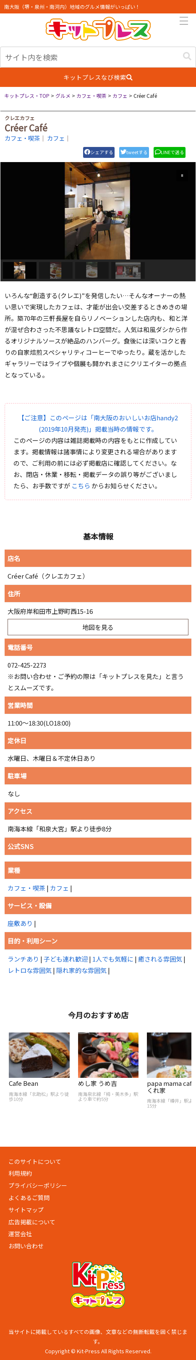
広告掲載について (31, 1222)
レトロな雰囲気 (30, 970)
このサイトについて (34, 1161)
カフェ (56, 138)
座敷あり (20, 923)
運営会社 (20, 1233)
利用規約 (20, 1173)
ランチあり (23, 958)
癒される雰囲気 (160, 958)
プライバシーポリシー (37, 1185)
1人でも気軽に (112, 958)
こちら (80, 485)
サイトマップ (26, 1209)
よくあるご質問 (29, 1197)
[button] (187, 56)
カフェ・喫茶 (22, 138)
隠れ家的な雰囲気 (81, 970)
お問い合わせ (26, 1246)
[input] (98, 57)
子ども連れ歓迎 (66, 958)
